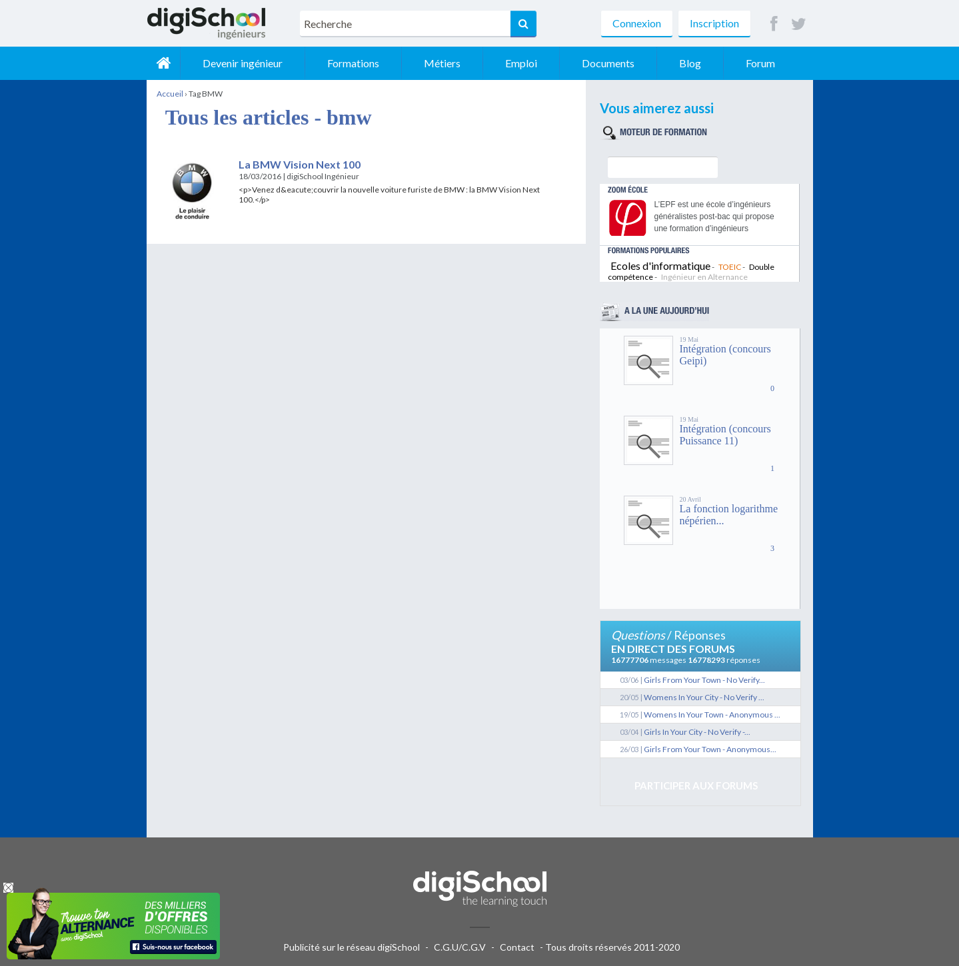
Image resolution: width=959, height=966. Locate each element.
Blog (690, 63)
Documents (608, 63)
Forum (760, 63)
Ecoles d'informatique (660, 265)
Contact (517, 947)
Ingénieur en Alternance (704, 277)
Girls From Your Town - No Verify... (704, 680)
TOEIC (729, 267)
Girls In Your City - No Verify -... (697, 732)
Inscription (714, 23)
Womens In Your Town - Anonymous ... (712, 715)
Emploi (521, 63)
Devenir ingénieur (243, 63)
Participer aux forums (696, 785)
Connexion (636, 23)
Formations (353, 63)
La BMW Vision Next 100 (300, 164)
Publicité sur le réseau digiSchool (351, 947)
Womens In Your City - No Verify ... (704, 697)
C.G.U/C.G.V (460, 947)
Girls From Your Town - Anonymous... (710, 749)
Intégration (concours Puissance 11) (725, 434)
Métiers (442, 63)
